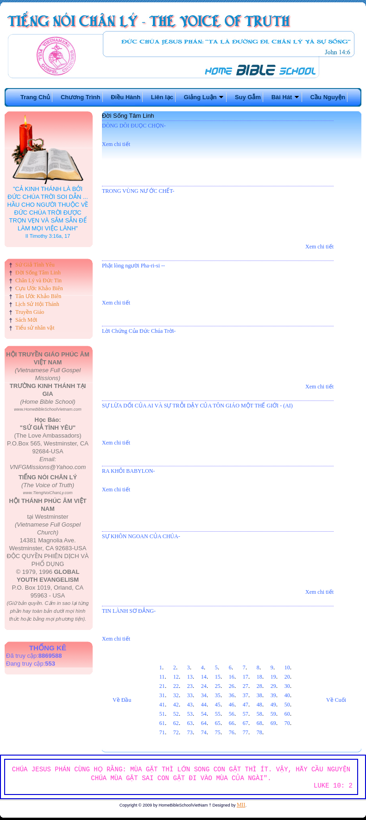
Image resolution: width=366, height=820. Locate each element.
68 (259, 723)
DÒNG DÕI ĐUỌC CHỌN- (134, 125)
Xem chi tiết (116, 144)
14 (204, 677)
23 (190, 686)
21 (162, 686)
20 (287, 677)
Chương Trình (81, 97)
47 (245, 704)
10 (287, 667)
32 (176, 695)
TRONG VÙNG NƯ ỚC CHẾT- (138, 191)
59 (273, 714)
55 (218, 714)
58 (259, 714)
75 (218, 732)
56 (231, 714)
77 (245, 732)
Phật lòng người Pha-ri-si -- (133, 265)
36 (231, 695)
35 (218, 695)
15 (218, 677)
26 (231, 686)
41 (162, 704)
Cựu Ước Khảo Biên (39, 288)
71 (162, 732)
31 (162, 695)
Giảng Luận (204, 97)
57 (245, 714)
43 (190, 704)
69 (273, 723)
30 (287, 686)
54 (204, 714)
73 (190, 732)
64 (204, 723)
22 (176, 686)
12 (176, 677)
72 (176, 732)
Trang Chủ (35, 97)
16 (231, 677)
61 (162, 723)
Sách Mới (26, 320)
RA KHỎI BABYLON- (128, 471)
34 (204, 695)
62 (176, 723)
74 (204, 732)
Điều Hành (125, 97)
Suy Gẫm (248, 97)
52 (176, 714)
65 (218, 723)
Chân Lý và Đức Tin (38, 280)
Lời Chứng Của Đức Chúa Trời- (139, 331)
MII (241, 804)
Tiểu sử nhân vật (35, 327)
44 (204, 704)
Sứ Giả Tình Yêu (35, 264)
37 (245, 695)
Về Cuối (336, 700)
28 (259, 686)
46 (231, 704)
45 (218, 704)
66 (231, 723)
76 (231, 732)
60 (287, 714)
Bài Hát (285, 97)
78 (259, 732)
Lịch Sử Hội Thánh (37, 304)
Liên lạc (162, 97)
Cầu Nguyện (327, 97)
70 (287, 723)
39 (273, 695)
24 (204, 686)
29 (273, 686)
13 (190, 677)
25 (218, 686)
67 (245, 723)
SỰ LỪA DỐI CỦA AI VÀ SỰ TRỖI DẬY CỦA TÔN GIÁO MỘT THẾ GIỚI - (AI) (197, 405)
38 (259, 695)
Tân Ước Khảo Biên (38, 296)
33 (190, 695)
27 (245, 686)
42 (176, 704)
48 (259, 704)
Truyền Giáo (29, 312)
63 (190, 723)
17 (245, 677)
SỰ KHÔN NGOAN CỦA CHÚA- (141, 536)
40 (287, 695)
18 (259, 677)
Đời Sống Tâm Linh (38, 272)
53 (190, 714)
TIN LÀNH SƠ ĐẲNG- (129, 611)
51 (162, 714)
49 (273, 704)
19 (273, 677)
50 (287, 704)
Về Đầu (122, 700)
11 (162, 677)
